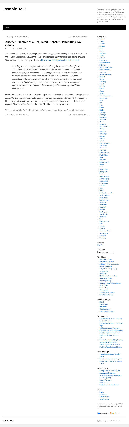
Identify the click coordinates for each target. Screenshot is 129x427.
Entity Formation (105, 70)
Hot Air (102, 302)
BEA (101, 48)
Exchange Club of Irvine (107, 373)
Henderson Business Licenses (109, 335)
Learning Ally (104, 382)
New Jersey (103, 145)
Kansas (102, 108)
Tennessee (103, 217)
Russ (26, 49)
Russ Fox (100, 245)
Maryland (103, 124)
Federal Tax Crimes (106, 266)
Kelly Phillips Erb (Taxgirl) (108, 269)
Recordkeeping (104, 179)
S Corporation (104, 183)
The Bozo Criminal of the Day (109, 385)
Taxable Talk (14, 9)
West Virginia (104, 233)
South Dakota (104, 198)
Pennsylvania (104, 172)
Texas (101, 219)
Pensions (102, 174)
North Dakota (104, 155)
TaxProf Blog (104, 285)
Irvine (101, 105)
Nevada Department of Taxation (110, 345)
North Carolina (104, 153)
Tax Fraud (26, 110)
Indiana (102, 93)
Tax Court (103, 202)
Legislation (103, 117)
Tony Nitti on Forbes (106, 295)
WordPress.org (104, 399)
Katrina (102, 110)
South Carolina (104, 195)
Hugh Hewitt (104, 304)
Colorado (102, 58)
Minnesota (103, 131)
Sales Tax (103, 186)
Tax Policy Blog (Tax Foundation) (110, 283)
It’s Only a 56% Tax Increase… (17, 37)
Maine (102, 122)
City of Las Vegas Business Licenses (111, 330)
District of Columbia (106, 67)
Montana (102, 138)
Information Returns (106, 96)
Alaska (102, 41)
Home (8, 28)
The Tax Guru (104, 290)
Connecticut (103, 60)
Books (102, 51)
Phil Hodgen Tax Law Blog (108, 276)
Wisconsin (103, 235)
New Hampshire (105, 143)
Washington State (105, 231)
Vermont (102, 226)
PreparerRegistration (58, 110)
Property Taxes (104, 176)
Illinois (102, 91)
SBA (101, 188)
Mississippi (103, 134)
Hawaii (102, 89)
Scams (102, 190)
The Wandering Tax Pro (107, 292)
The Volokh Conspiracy (107, 311)
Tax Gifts (102, 209)
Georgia (102, 84)
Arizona (102, 44)
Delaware (103, 65)
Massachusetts (104, 127)
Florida (102, 79)
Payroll (102, 167)
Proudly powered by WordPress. (110, 421)
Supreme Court (104, 200)
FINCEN (102, 77)
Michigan (103, 129)
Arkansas (102, 46)
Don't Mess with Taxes (107, 262)
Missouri (102, 136)
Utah (101, 224)
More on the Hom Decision (79, 37)
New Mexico (104, 148)
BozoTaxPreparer (45, 110)
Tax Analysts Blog (105, 281)
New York (103, 150)
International (104, 98)
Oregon (102, 164)
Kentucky (103, 112)
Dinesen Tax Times (106, 259)
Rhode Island (104, 181)
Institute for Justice (106, 380)
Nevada (102, 141)
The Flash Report (105, 309)
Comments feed (105, 397)
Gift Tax (102, 86)
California (103, 53)
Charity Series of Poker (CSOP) (110, 371)
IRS (101, 103)
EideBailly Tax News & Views (109, 264)
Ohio (101, 157)
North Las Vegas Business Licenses (111, 347)
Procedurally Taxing (106, 278)
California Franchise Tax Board (109, 328)
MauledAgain (104, 271)
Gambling (103, 82)
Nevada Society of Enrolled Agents (111, 359)
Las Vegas (103, 115)
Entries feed (103, 394)
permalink (80, 110)
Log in (102, 392)
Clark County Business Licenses (110, 333)
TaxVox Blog (104, 288)
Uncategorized (104, 221)
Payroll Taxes (104, 169)
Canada (102, 55)
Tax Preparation (105, 212)
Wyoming (103, 238)
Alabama (102, 39)
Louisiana (103, 119)
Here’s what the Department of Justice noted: (60, 60)
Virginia (102, 228)
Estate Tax (103, 72)
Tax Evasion (103, 205)
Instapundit (103, 307)
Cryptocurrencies (105, 63)
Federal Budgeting (105, 74)
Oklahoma (103, 160)
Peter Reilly (103, 273)
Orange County (104, 162)
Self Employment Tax (106, 193)
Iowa (101, 100)
